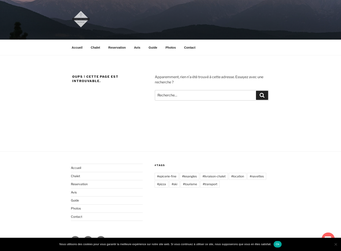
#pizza (161, 184)
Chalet (95, 47)
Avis (137, 47)
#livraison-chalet (214, 176)
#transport (210, 184)
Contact (189, 47)
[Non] (335, 244)
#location (237, 176)
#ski (174, 184)
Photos (170, 47)
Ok (277, 244)
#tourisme (190, 184)
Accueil (77, 47)
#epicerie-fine (166, 176)
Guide (153, 47)
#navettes (257, 176)
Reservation (117, 47)
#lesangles (189, 176)
